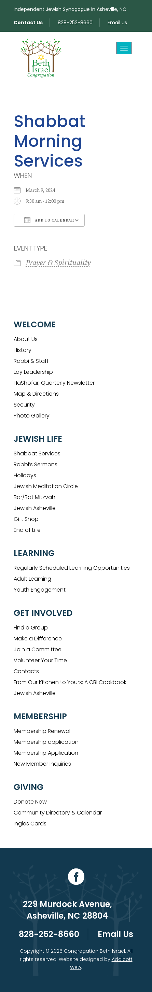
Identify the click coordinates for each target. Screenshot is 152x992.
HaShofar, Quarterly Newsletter (54, 383)
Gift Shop (26, 519)
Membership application (46, 742)
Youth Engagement (40, 590)
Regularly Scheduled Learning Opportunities (72, 568)
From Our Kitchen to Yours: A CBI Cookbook (70, 682)
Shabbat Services (37, 453)
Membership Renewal (42, 731)
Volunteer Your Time (40, 660)
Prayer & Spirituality (58, 263)
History (22, 350)
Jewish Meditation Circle (46, 486)
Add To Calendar (49, 220)
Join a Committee (37, 649)
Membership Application (46, 753)
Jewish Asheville (35, 508)
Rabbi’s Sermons (35, 464)
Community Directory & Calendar (58, 813)
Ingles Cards (30, 823)
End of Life (27, 530)
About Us (26, 339)
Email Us (117, 22)
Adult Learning (32, 579)
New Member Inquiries (42, 764)
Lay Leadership (33, 372)
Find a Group (31, 628)
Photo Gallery (32, 416)
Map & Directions (36, 394)
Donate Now (30, 802)
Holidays (25, 475)
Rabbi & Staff (31, 361)
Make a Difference (38, 638)
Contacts (26, 671)
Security (24, 405)
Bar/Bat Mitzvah (34, 497)
